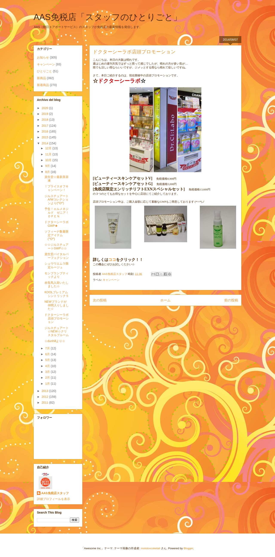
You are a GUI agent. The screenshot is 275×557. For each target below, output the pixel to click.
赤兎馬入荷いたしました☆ (56, 284)
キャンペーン (111, 279)
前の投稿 (231, 300)
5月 (48, 360)
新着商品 (43, 85)
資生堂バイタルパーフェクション (56, 255)
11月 (48, 154)
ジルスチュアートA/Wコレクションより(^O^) (56, 199)
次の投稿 (100, 300)
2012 (45, 396)
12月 (48, 148)
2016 (45, 131)
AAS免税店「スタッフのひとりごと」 (108, 17)
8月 (48, 172)
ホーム (165, 300)
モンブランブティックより (56, 275)
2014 (45, 143)
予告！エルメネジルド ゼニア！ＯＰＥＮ (56, 212)
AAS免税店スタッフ (55, 493)
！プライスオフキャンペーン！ (56, 188)
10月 (48, 160)
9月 (48, 166)
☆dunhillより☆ (54, 341)
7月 (48, 348)
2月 (48, 377)
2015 (45, 137)
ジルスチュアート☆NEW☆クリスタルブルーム (56, 331)
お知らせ (43, 57)
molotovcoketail (150, 548)
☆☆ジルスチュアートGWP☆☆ (56, 246)
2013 (45, 391)
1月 (48, 383)
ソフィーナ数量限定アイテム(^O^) (56, 235)
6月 (48, 354)
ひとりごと (44, 71)
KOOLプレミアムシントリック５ (56, 294)
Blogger (188, 548)
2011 (45, 402)
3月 (48, 371)
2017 (45, 125)
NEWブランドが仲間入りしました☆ (56, 305)
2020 (45, 108)
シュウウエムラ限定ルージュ (56, 265)
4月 (48, 366)
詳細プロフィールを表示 (53, 499)
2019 (45, 114)
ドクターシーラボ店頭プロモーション (56, 318)
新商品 (41, 78)
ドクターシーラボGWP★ (56, 223)
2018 (45, 119)
